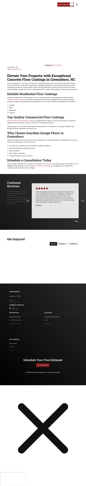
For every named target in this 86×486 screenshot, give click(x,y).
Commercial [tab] (73, 244)
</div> (13, 478)
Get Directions (14, 70)
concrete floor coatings (42, 166)
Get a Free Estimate (65, 5)
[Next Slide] (81, 201)
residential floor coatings (15, 100)
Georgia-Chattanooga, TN (52, 318)
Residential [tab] (63, 244)
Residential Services (15, 318)
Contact (49, 164)
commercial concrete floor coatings (22, 121)
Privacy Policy (13, 345)
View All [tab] (54, 244)
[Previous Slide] (27, 201)
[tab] (73, 221)
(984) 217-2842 (56, 65)
